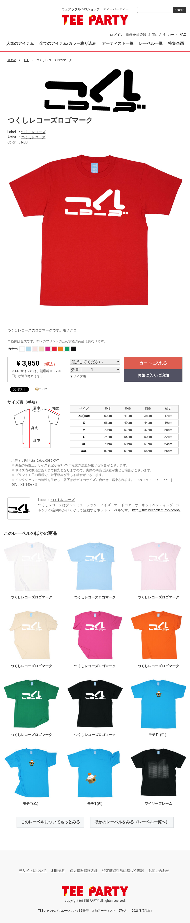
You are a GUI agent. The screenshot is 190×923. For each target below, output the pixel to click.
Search (179, 10)
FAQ (183, 35)
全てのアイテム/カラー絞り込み (67, 43)
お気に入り (157, 35)
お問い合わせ (158, 871)
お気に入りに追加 (153, 375)
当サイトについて (33, 871)
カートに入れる (153, 363)
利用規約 (58, 871)
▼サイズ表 (78, 376)
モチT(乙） (31, 803)
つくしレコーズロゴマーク (31, 597)
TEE (26, 60)
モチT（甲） (158, 735)
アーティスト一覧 (117, 43)
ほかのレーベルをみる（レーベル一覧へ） (131, 822)
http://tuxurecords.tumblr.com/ (156, 510)
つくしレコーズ (33, 132)
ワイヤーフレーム (158, 803)
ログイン (117, 35)
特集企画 (176, 43)
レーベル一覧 (151, 43)
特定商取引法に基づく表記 (123, 871)
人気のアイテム (20, 43)
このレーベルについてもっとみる (50, 822)
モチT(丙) (95, 803)
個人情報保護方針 (84, 871)
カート (173, 35)
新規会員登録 (136, 35)
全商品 (11, 60)
